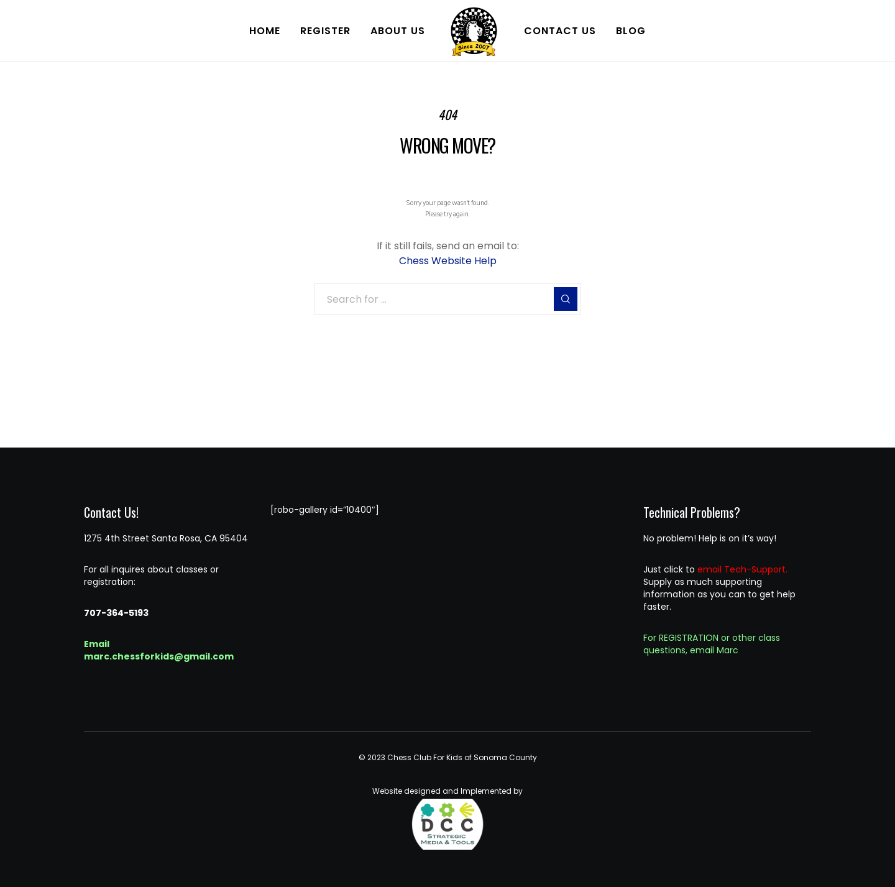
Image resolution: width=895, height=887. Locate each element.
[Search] (565, 299)
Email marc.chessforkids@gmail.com (159, 650)
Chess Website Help (448, 261)
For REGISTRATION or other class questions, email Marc (711, 644)
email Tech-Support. (742, 569)
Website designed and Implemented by (447, 818)
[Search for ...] (447, 299)
